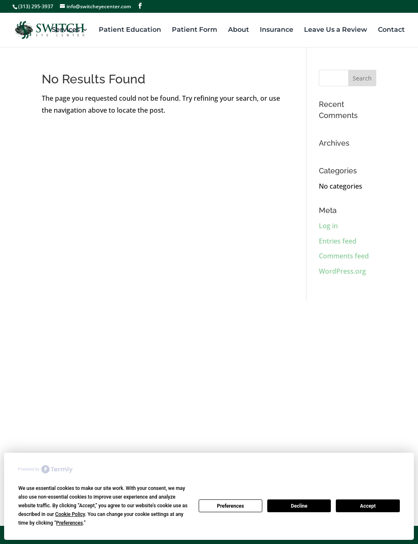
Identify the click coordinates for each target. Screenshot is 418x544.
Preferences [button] (69, 523)
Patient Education (130, 30)
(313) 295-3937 (35, 6)
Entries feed (337, 241)
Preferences (230, 506)
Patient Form (194, 30)
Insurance (276, 30)
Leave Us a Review (335, 30)
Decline (299, 506)
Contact (391, 30)
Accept (368, 506)
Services (66, 30)
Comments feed (344, 255)
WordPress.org (342, 271)
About (238, 30)
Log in (328, 225)
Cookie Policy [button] (70, 514)
